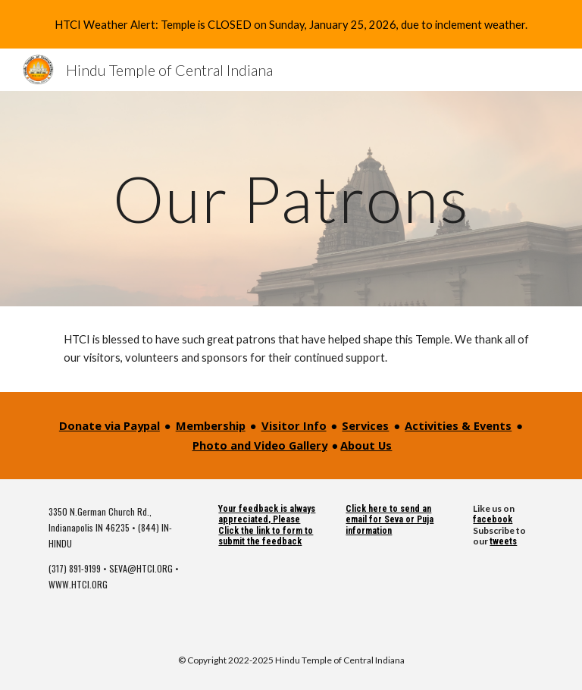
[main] (290, 198)
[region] (291, 24)
